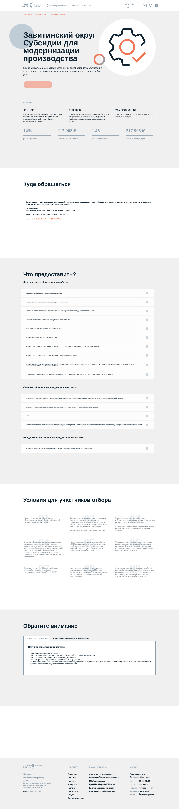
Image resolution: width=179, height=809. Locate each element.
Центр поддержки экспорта (101, 788)
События (86, 6)
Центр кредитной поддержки (102, 791)
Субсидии (72, 774)
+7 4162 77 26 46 (128, 5)
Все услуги (73, 791)
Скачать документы (38, 84)
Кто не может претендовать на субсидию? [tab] (71, 638)
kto (32, 791)
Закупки (71, 795)
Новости (76, 6)
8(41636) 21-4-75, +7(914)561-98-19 (47, 219)
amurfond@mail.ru (147, 795)
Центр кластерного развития (102, 784)
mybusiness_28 (146, 788)
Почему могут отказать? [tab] (37, 638)
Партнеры (72, 788)
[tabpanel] (89, 658)
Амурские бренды (76, 798)
